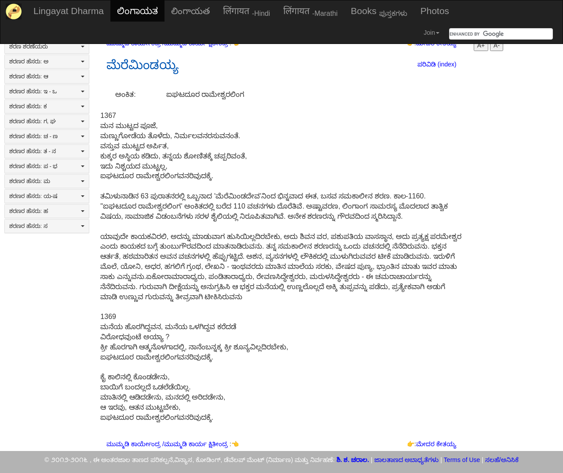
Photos (434, 11)
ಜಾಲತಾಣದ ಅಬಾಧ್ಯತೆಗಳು (406, 459)
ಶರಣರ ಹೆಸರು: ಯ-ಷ (46, 196)
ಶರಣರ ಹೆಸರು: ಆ (46, 76)
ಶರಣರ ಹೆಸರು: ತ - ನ (46, 151)
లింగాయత (190, 11)
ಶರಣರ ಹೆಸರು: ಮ (46, 181)
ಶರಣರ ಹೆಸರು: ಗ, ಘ (46, 121)
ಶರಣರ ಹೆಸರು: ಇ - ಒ (46, 91)
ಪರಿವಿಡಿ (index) (437, 64)
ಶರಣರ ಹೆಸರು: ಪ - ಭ (46, 166)
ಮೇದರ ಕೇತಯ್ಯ (436, 443)
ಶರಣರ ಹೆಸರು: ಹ (46, 211)
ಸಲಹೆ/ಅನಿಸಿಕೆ (501, 459)
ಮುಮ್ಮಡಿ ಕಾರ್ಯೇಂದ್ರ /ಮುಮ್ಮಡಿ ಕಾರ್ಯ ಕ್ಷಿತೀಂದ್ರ (167, 443)
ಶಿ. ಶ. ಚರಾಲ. (353, 459)
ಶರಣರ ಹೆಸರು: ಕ (46, 106)
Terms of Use (462, 459)
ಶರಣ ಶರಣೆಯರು (46, 46)
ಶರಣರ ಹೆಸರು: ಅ (46, 61)
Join (431, 32)
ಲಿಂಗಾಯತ (137, 11)
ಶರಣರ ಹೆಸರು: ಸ (46, 226)
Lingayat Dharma (68, 11)
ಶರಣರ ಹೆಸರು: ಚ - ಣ (46, 136)
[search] (490, 34)
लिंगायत (246, 11)
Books (379, 11)
